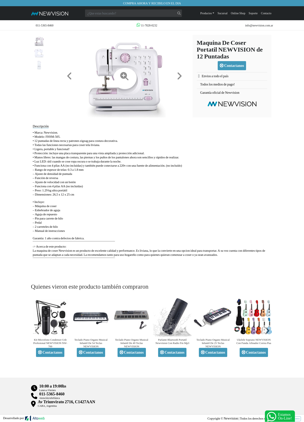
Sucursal (222, 13)
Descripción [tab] (41, 126)
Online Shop (238, 13)
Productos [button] (206, 13)
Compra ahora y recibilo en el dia (152, 3)
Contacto (266, 13)
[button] (69, 76)
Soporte (253, 13)
